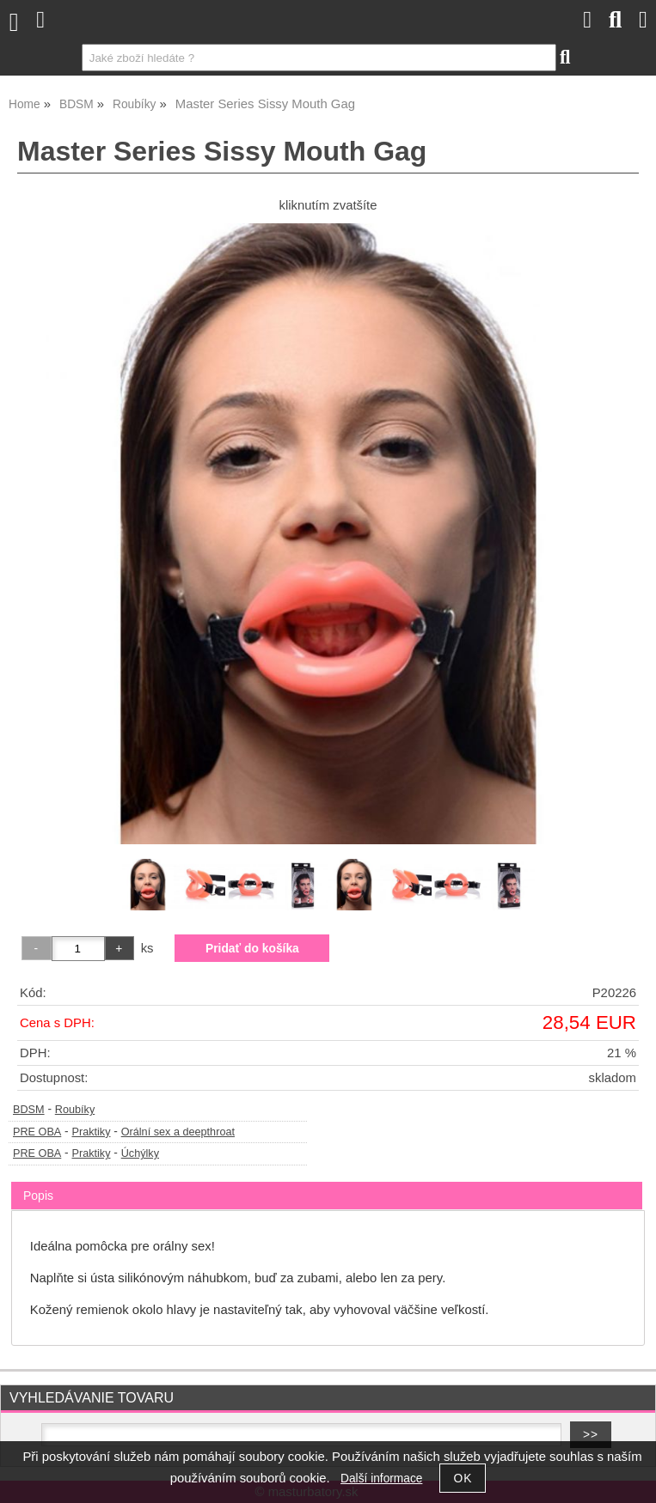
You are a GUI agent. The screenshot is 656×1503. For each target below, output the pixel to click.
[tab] (326, 1182)
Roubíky (75, 1110)
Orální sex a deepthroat (178, 1132)
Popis (38, 1195)
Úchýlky (140, 1153)
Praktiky (90, 1132)
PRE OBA (37, 1132)
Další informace (381, 1478)
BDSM (29, 1110)
